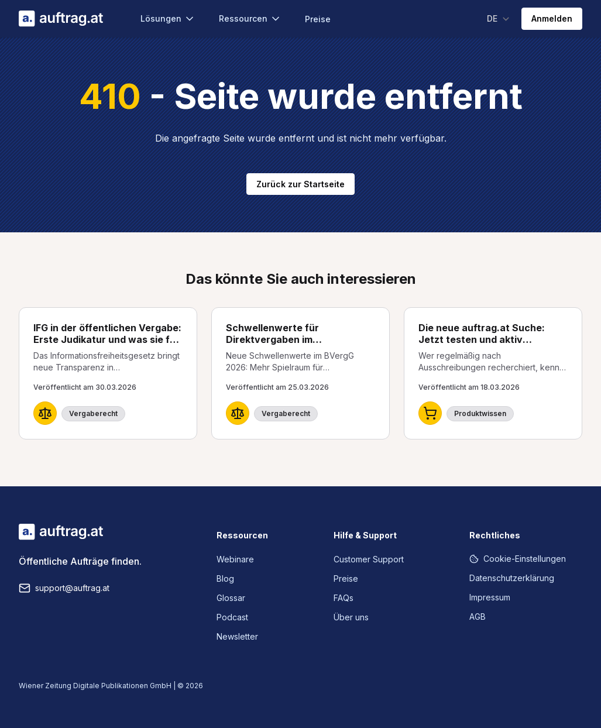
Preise (318, 19)
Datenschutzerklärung (511, 578)
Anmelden (551, 18)
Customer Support (369, 559)
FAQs (343, 598)
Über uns (351, 617)
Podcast (232, 617)
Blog (225, 578)
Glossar (231, 598)
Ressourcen (250, 19)
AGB (477, 616)
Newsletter (237, 636)
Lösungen (167, 19)
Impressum (489, 597)
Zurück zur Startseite (300, 184)
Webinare (235, 559)
